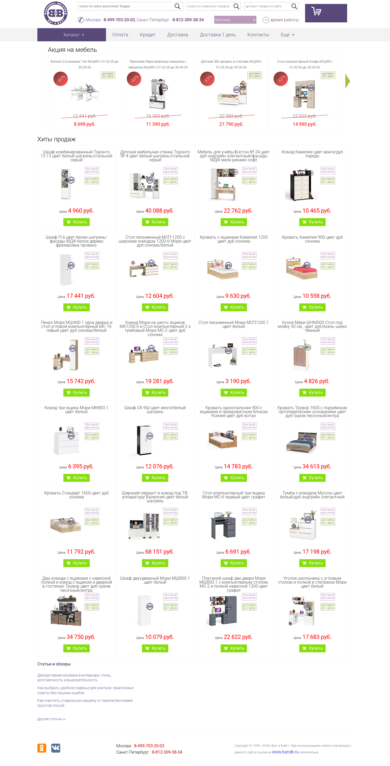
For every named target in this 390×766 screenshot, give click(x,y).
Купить (80, 221)
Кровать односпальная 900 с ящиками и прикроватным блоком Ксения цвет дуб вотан (234, 411)
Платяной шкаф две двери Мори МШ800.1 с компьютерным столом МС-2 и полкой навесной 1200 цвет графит (233, 584)
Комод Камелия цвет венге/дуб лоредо (312, 153)
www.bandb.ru (285, 751)
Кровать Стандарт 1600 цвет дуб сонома (76, 494)
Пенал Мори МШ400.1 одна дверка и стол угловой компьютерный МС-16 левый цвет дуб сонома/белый (76, 326)
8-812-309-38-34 (188, 19)
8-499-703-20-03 (119, 19)
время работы (285, 19)
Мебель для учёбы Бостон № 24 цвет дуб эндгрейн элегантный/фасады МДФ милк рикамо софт (233, 155)
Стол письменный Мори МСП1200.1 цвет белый (234, 324)
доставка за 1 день (107, 75)
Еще (285, 34)
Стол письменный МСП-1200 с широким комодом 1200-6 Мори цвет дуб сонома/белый (155, 241)
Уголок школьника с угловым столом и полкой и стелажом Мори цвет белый (312, 582)
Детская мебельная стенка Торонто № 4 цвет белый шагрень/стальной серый (155, 155)
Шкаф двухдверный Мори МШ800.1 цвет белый (155, 580)
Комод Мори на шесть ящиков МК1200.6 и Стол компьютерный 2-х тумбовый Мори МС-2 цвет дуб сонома (155, 328)
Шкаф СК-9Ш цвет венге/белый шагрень (155, 409)
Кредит (148, 34)
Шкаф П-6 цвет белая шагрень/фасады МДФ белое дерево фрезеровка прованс (76, 241)
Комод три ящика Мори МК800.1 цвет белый (76, 409)
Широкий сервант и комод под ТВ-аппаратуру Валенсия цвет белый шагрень (155, 496)
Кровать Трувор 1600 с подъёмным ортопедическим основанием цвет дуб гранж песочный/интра (312, 411)
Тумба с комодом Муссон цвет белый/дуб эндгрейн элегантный (312, 494)
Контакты (258, 34)
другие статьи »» (51, 719)
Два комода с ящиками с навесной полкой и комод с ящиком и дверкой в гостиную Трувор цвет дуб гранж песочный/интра (76, 584)
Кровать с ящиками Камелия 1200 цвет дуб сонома (234, 239)
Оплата (120, 34)
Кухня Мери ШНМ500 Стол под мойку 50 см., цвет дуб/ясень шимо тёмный (312, 326)
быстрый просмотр (91, 170)
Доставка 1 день (218, 34)
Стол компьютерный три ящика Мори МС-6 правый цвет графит (233, 494)
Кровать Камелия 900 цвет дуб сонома (312, 239)
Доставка (177, 34)
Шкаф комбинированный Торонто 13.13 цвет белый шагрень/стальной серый (76, 155)
